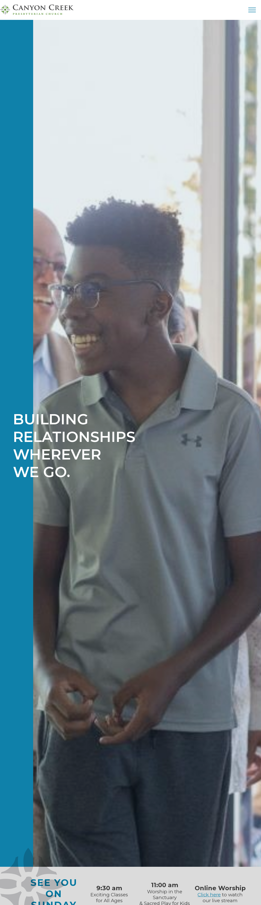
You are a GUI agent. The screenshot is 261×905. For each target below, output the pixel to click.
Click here (209, 895)
